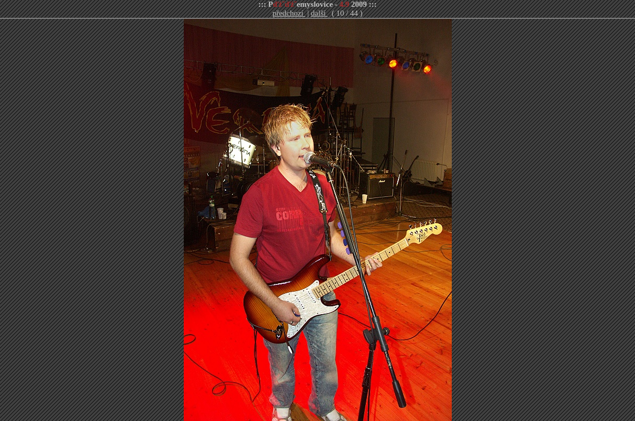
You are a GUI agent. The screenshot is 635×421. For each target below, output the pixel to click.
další (319, 13)
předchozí (288, 13)
